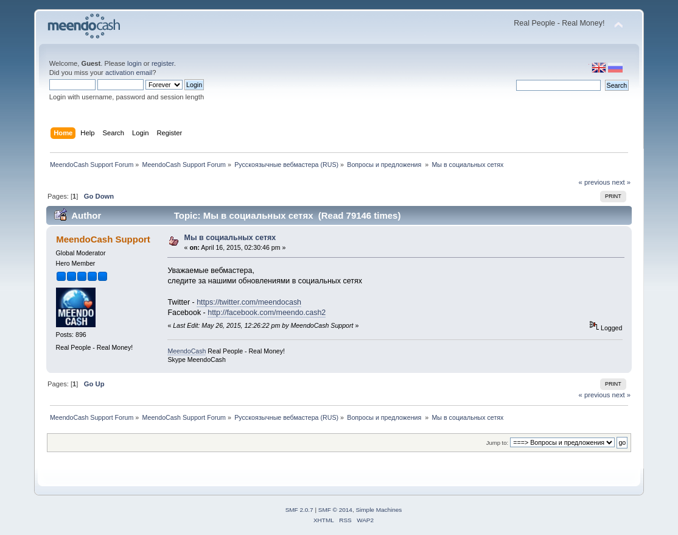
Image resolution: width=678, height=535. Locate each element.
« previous (594, 182)
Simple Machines (378, 509)
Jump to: (497, 442)
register (163, 63)
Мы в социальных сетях (230, 237)
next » (621, 182)
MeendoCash (186, 351)
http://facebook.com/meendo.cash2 (267, 312)
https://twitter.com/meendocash (249, 302)
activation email (128, 72)
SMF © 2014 (335, 509)
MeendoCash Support (103, 239)
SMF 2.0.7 (299, 509)
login (134, 63)
